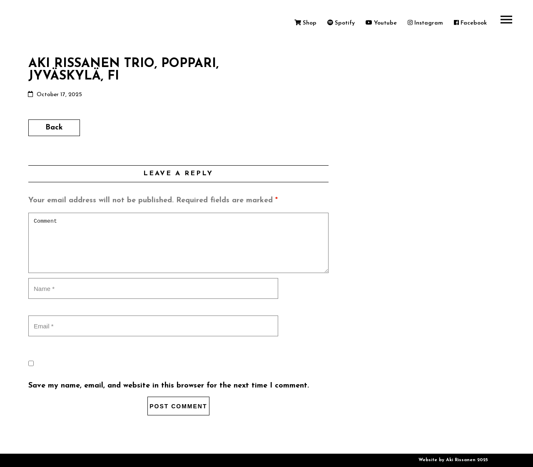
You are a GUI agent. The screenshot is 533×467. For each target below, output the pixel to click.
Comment (178, 243)
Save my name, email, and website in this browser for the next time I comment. (168, 386)
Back (54, 128)
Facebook (470, 23)
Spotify (341, 23)
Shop (305, 23)
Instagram (425, 23)
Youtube (381, 23)
